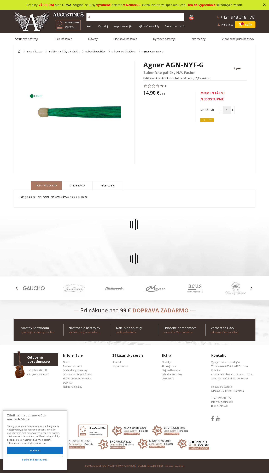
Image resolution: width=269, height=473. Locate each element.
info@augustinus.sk (38, 374)
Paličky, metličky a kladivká (64, 51)
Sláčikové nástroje (125, 39)
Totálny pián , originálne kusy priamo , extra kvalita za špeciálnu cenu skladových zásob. (134, 5)
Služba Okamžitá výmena (77, 378)
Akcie (89, 26)
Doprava (68, 382)
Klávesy (93, 39)
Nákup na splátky (72, 387)
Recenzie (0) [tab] (108, 185)
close (264, 5)
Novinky (166, 362)
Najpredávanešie (171, 370)
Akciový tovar (169, 366)
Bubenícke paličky (95, 51)
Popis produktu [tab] (46, 185)
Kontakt (116, 362)
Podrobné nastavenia (35, 459)
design (142, 466)
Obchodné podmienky (75, 370)
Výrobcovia (168, 378)
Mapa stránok (120, 366)
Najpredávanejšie (123, 26)
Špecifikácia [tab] (77, 185)
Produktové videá (174, 26)
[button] (17, 288)
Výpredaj (103, 26)
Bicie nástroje (63, 39)
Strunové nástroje (27, 39)
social (169, 466)
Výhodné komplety (149, 26)
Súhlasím (35, 450)
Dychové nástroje (164, 39)
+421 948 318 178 (37, 370)
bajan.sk (179, 466)
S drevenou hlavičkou (123, 51)
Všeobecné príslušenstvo (237, 39)
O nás (66, 362)
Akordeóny (198, 39)
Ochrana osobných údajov (77, 374)
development (155, 466)
